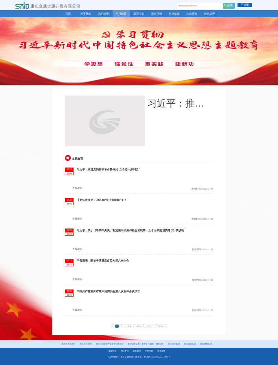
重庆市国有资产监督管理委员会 (109, 344)
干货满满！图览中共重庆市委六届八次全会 (103, 260)
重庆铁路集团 (206, 344)
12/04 (69, 173)
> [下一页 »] (165, 326)
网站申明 (125, 351)
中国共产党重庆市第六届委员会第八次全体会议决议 (108, 291)
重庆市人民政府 (68, 344)
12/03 (69, 204)
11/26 (69, 265)
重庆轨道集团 (190, 344)
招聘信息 (149, 351)
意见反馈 (161, 351)
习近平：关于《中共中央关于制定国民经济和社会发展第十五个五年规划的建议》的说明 (130, 230)
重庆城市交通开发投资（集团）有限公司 (145, 344)
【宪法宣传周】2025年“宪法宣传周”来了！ (103, 200)
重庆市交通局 (86, 344)
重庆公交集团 (174, 344)
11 (156, 326)
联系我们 (137, 351)
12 (161, 326)
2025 (69, 169)
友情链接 (112, 351)
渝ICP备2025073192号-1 (158, 357)
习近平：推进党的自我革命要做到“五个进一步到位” (108, 169)
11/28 (69, 234)
